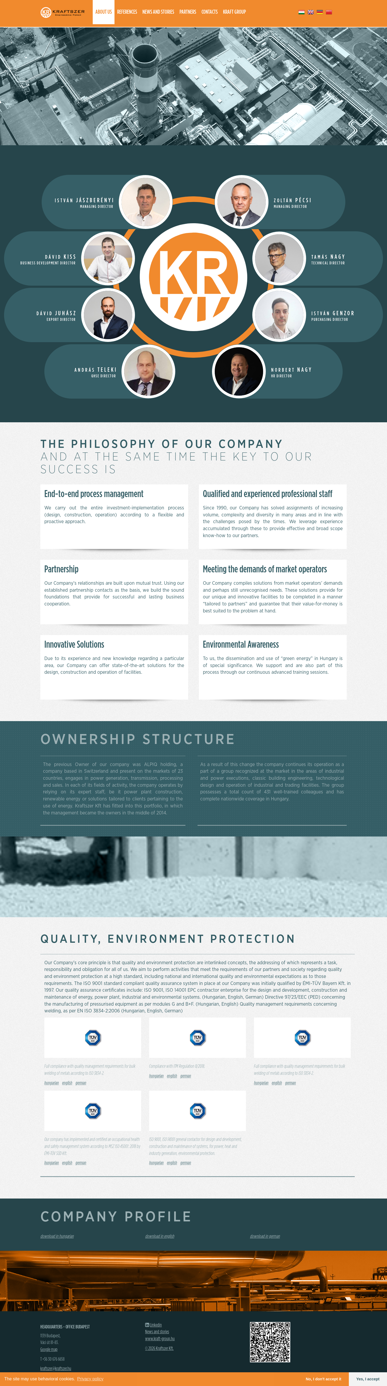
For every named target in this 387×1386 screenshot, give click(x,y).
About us (103, 12)
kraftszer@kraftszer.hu (55, 1368)
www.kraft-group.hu (160, 1339)
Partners (188, 12)
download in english (159, 1236)
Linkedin (156, 1325)
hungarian (51, 1083)
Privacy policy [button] (90, 1379)
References (127, 12)
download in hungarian (57, 1236)
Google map (49, 1349)
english (67, 1083)
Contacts (210, 12)
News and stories (158, 12)
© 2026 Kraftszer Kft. (159, 1348)
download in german (265, 1236)
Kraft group (234, 12)
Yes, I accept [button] (367, 1379)
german (81, 1083)
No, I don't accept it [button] (323, 1379)
